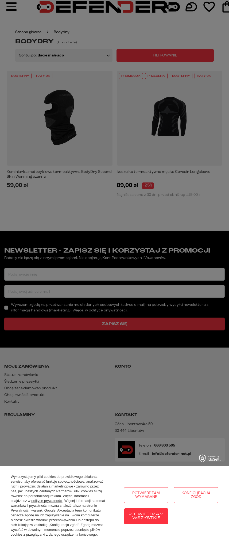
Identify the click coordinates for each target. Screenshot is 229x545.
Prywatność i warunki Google (33, 510)
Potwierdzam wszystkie (146, 516)
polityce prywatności (46, 501)
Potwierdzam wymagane (146, 495)
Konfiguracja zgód (196, 495)
